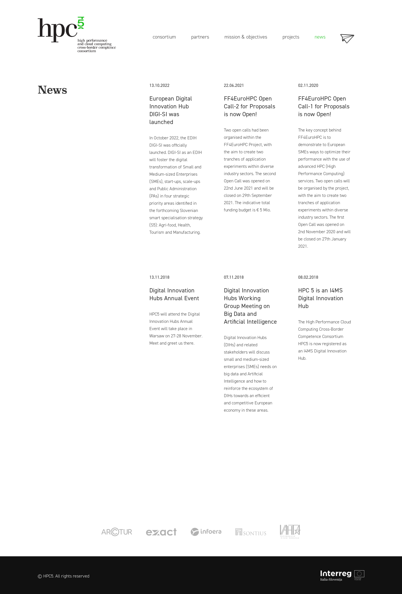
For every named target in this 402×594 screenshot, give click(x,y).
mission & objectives (245, 36)
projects (291, 36)
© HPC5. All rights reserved (63, 576)
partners (200, 36)
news (320, 36)
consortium (164, 36)
